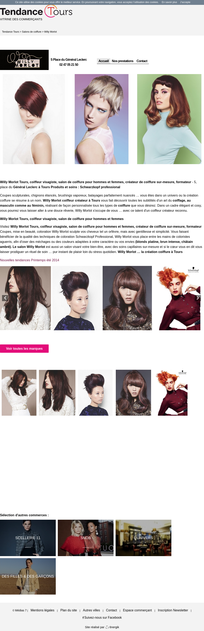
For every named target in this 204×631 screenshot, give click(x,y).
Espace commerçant (137, 610)
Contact (142, 61)
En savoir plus (169, 2)
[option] (34, 119)
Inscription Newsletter (173, 610)
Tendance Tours (10, 31)
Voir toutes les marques (24, 348)
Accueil (104, 61)
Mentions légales (42, 610)
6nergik (112, 627)
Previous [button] (5, 298)
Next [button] (198, 298)
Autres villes (91, 610)
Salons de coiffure (31, 31)
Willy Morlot (50, 31)
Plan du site (68, 610)
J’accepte (185, 2)
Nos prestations (122, 61)
